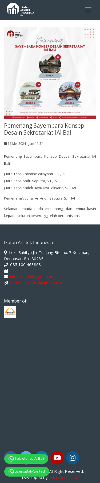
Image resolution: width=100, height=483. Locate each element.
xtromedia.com (64, 477)
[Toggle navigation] (88, 10)
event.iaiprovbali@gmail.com (36, 282)
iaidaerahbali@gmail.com (32, 276)
